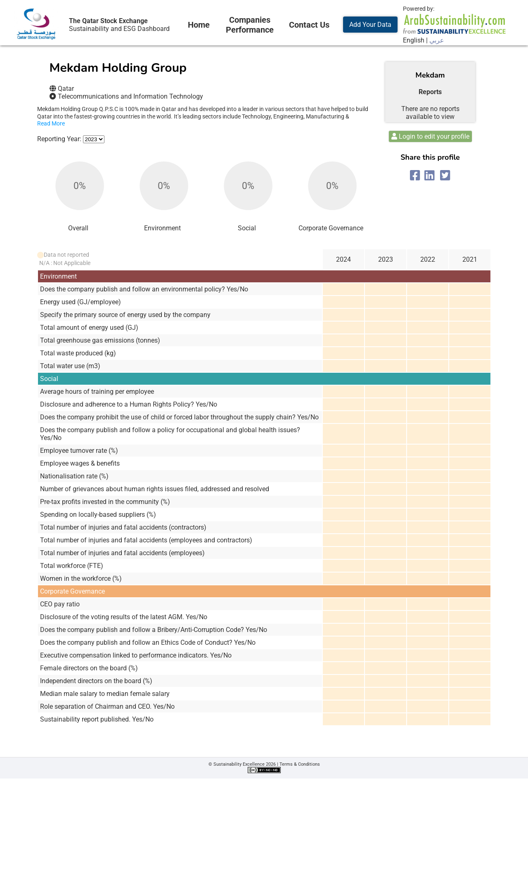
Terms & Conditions (299, 764)
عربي (436, 40)
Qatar (66, 88)
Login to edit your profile (430, 136)
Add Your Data (370, 24)
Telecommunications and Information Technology (130, 96)
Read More (51, 123)
